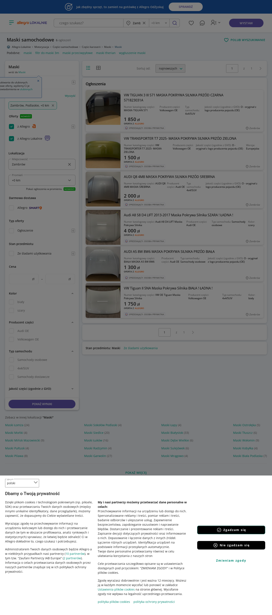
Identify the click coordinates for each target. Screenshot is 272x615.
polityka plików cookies (114, 602)
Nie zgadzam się (231, 545)
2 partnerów (72, 558)
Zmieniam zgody (231, 560)
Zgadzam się (231, 529)
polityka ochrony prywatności (154, 602)
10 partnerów (75, 554)
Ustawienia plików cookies (116, 589)
